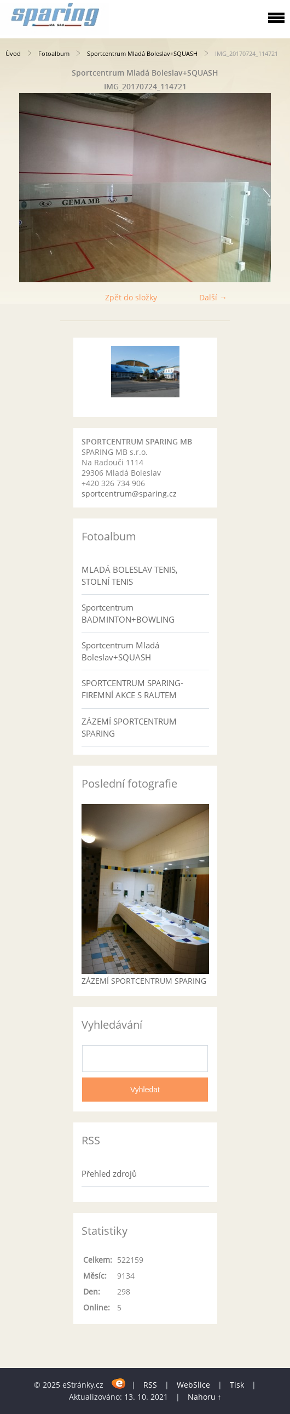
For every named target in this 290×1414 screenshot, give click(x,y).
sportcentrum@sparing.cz (129, 493)
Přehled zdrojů (109, 1173)
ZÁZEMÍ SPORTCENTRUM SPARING (129, 727)
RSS (150, 1384)
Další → (213, 297)
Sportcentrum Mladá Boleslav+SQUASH (142, 53)
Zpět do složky (131, 297)
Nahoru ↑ (205, 1397)
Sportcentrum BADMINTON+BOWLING (128, 613)
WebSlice (193, 1384)
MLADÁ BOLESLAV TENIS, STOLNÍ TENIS (130, 575)
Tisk (237, 1384)
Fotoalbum (53, 53)
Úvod (13, 53)
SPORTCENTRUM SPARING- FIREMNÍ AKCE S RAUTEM (132, 688)
